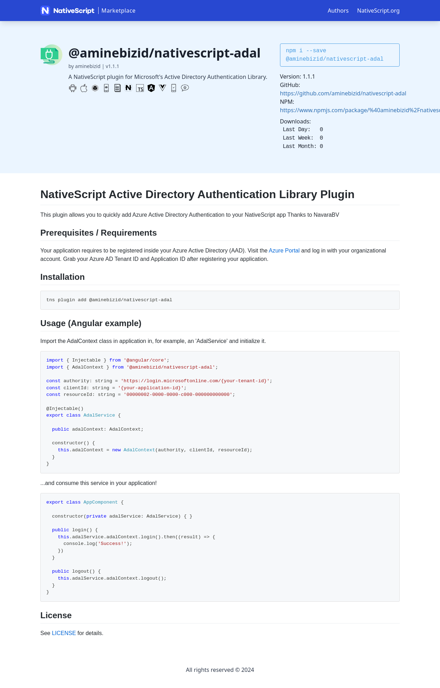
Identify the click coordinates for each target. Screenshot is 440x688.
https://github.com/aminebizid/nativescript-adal (343, 93)
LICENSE (64, 633)
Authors (338, 10)
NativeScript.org (378, 10)
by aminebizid (84, 66)
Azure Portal (284, 251)
